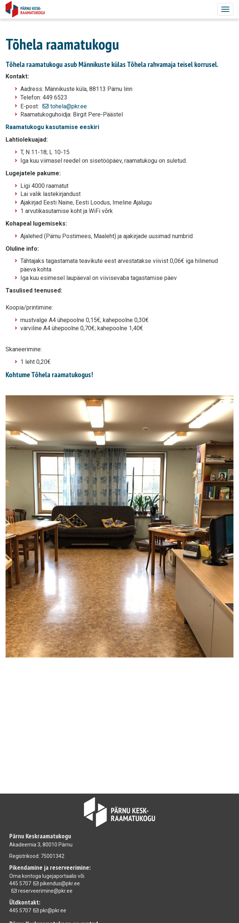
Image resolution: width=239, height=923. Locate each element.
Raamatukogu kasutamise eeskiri (52, 127)
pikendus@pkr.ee (60, 883)
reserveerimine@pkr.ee (45, 891)
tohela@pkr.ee (68, 106)
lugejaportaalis (59, 876)
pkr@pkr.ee (53, 910)
